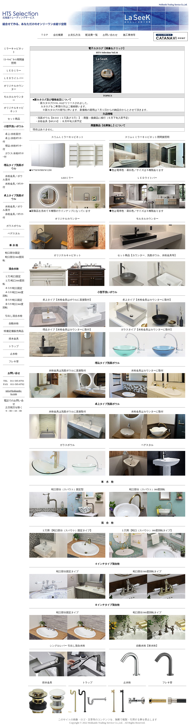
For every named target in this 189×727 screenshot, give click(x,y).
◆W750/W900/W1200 (40, 170)
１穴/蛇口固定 (13, 276)
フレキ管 (14, 361)
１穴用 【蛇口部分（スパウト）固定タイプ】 (67, 530)
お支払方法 (74, 34)
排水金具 (14, 338)
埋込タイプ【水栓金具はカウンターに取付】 (67, 329)
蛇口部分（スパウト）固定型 (67, 489)
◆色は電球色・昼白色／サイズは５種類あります (136, 170)
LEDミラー (67, 178)
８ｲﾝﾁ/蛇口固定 (13, 299)
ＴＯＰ (44, 34)
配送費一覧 (91, 34)
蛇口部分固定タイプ (67, 571)
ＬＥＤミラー (13, 70)
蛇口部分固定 (12, 252)
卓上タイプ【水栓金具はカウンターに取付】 (147, 299)
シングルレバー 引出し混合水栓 (67, 645)
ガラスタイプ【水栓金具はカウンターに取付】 (147, 329)
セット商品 (14, 118)
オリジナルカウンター (67, 218)
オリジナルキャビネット (67, 255)
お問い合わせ (111, 34)
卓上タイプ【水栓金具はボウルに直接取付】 (67, 299)
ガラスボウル (13, 225)
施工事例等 (129, 34)
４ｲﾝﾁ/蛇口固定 (13, 288)
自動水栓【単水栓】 (147, 645)
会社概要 (58, 34)
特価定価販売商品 (14, 331)
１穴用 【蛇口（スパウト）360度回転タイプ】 (147, 530)
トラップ (14, 346)
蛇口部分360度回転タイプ (147, 571)
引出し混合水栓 (13, 315)
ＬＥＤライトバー (14, 78)
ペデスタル (14, 233)
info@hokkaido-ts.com (14, 392)
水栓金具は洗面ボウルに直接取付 (67, 370)
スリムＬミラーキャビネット (67, 137)
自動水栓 (14, 323)
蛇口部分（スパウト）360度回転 (147, 489)
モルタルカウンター (147, 218)
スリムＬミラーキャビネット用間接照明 (147, 137)
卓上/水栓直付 (13, 134)
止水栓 (13, 353)
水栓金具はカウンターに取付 (147, 370)
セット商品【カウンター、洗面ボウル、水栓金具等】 (147, 255)
